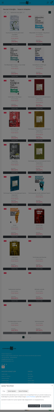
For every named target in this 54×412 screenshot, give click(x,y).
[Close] (52, 386)
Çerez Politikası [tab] (23, 391)
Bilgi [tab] (4, 391)
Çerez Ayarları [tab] (12, 391)
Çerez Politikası (30, 396)
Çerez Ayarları (46, 406)
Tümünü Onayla (34, 406)
